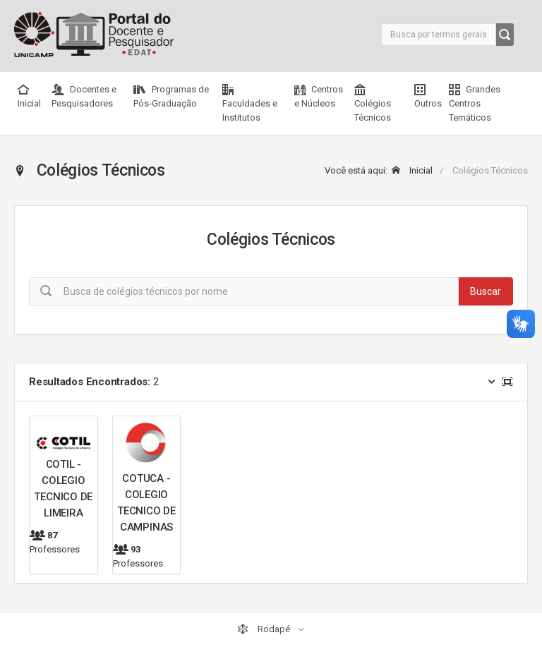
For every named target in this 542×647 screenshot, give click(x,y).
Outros (428, 96)
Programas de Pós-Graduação (171, 96)
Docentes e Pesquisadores (84, 96)
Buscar (485, 291)
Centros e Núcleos (318, 96)
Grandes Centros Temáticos (474, 103)
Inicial (29, 96)
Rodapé (264, 629)
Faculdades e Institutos (249, 103)
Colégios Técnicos (372, 103)
